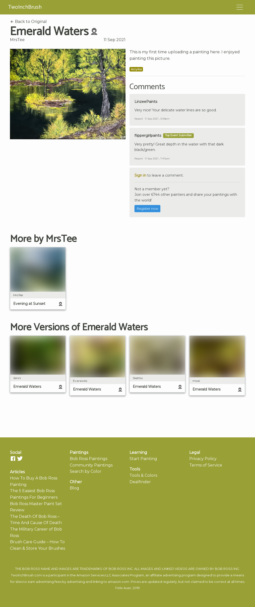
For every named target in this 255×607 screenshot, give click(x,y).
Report (138, 118)
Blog (74, 488)
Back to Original (28, 21)
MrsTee (17, 39)
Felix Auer (123, 588)
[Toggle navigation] (240, 7)
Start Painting (143, 458)
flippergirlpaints (147, 135)
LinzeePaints (145, 101)
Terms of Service (205, 465)
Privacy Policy (203, 458)
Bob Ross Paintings (88, 458)
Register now (147, 208)
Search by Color (85, 471)
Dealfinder (140, 481)
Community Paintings (91, 465)
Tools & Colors (143, 475)
